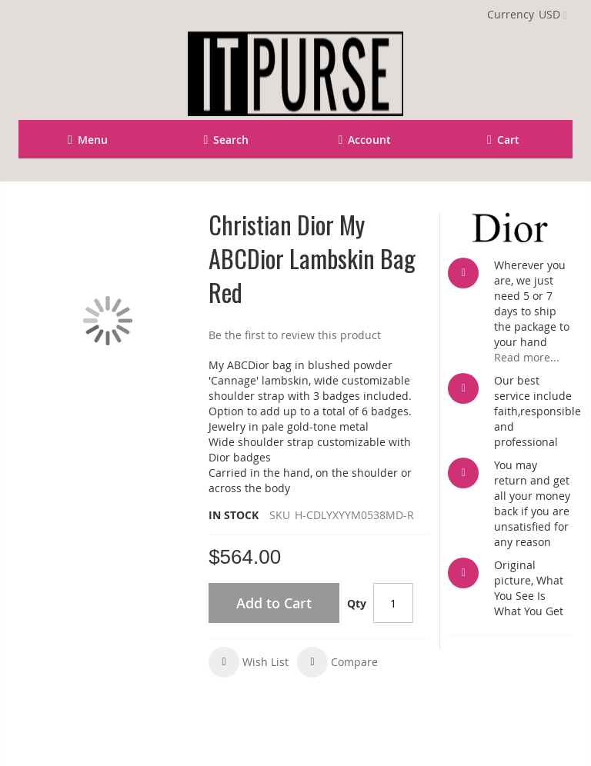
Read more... (526, 357)
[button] (249, 662)
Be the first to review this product (295, 335)
